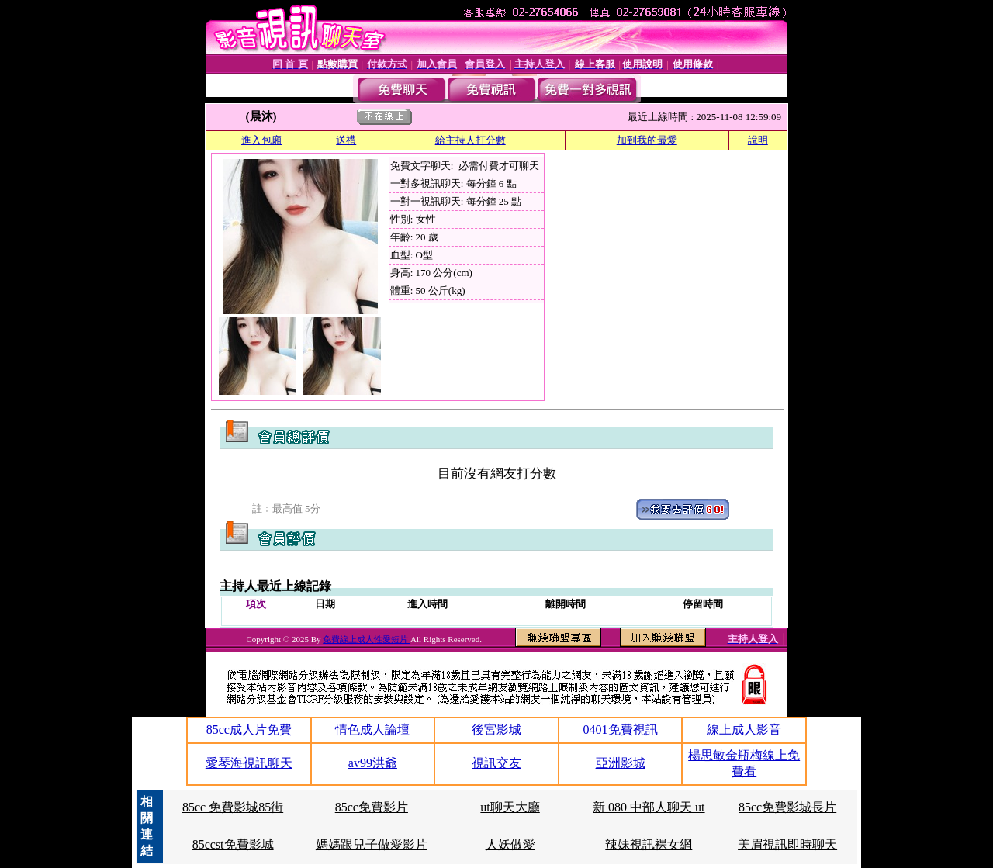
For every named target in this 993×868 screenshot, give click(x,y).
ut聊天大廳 (509, 807)
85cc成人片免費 (249, 729)
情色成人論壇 (372, 729)
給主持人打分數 (470, 140)
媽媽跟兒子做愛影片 (371, 844)
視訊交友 (496, 762)
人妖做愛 (510, 844)
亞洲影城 (620, 762)
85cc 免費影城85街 (232, 807)
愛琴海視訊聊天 (249, 762)
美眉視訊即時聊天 (787, 844)
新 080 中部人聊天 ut (648, 807)
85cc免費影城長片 (787, 807)
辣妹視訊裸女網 (648, 844)
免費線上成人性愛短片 (366, 639)
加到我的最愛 (647, 140)
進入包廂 (261, 140)
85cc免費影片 (371, 807)
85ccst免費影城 (233, 844)
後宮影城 (496, 729)
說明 (758, 140)
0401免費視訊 (620, 729)
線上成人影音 (744, 729)
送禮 (346, 140)
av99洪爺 (372, 762)
